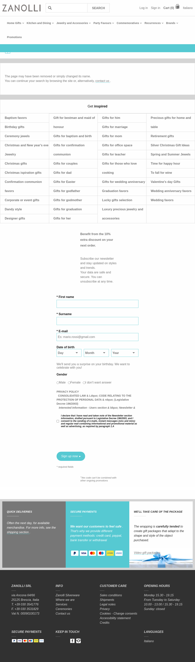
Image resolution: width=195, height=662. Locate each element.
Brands (170, 23)
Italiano (188, 8)
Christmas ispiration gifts (23, 172)
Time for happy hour (165, 163)
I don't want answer (98, 382)
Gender (62, 374)
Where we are (65, 599)
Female (75, 382)
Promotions (14, 37)
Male (62, 382)
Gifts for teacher (114, 154)
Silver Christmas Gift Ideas (170, 145)
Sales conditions (111, 595)
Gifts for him (111, 117)
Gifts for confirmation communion (69, 150)
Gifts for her (62, 218)
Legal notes (108, 604)
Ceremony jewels (17, 136)
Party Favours (102, 23)
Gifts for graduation (68, 209)
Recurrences (153, 23)
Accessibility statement (115, 618)
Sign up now (69, 456)
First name (66, 297)
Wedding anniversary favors (171, 191)
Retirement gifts (162, 136)
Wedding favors (162, 200)
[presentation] (85, 439)
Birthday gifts (14, 127)
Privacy (105, 609)
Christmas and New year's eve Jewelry (27, 150)
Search (98, 8)
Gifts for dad (63, 172)
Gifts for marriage (115, 127)
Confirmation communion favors (23, 186)
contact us (102, 80)
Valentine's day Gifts (166, 181)
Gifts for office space (117, 145)
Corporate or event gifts (22, 200)
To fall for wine (161, 172)
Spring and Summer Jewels (171, 154)
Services (61, 604)
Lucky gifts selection (117, 200)
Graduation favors (115, 191)
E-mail (63, 331)
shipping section (18, 532)
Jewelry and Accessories (72, 23)
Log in (144, 8)
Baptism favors (16, 117)
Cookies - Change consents (118, 613)
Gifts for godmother (68, 200)
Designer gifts (15, 218)
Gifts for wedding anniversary (123, 181)
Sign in (155, 8)
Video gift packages (147, 552)
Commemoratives (128, 23)
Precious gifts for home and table (171, 122)
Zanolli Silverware (68, 595)
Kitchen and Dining (39, 23)
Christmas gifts (16, 163)
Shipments (107, 599)
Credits (104, 622)
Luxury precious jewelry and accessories (122, 214)
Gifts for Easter (65, 181)
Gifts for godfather (67, 191)
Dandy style (13, 209)
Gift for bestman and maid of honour (74, 122)
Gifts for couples (66, 163)
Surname (65, 314)
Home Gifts (14, 23)
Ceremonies (64, 609)
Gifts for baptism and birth (73, 136)
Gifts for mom (112, 136)
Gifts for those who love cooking (119, 168)
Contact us (63, 613)
